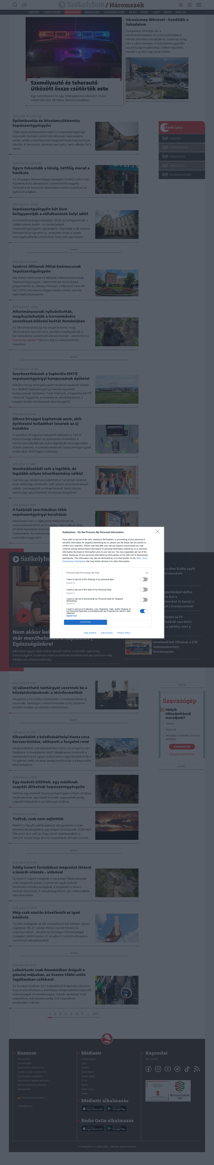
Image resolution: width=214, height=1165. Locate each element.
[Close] (158, 532)
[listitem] (107, 572)
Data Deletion (90, 633)
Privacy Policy (123, 633)
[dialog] (107, 582)
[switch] (144, 579)
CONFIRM (85, 622)
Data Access (107, 633)
